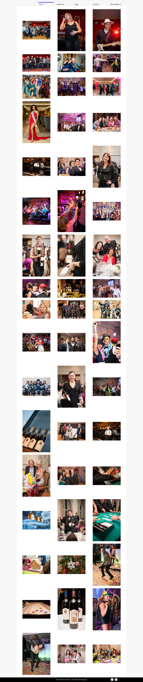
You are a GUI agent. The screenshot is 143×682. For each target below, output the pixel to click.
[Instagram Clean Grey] (116, 679)
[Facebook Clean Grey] (112, 679)
